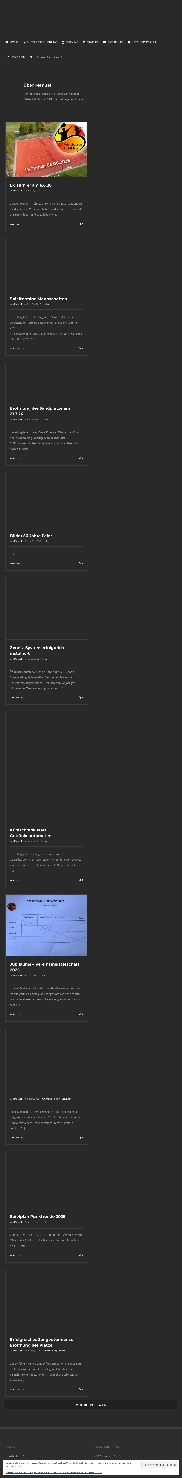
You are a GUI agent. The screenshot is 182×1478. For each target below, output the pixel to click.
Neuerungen (65, 1098)
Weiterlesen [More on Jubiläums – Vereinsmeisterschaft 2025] (16, 1014)
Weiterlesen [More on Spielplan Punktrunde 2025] (16, 1255)
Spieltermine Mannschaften (38, 298)
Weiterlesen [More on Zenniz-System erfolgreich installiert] (16, 697)
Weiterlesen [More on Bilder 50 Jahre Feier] (16, 563)
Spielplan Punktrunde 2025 (37, 1216)
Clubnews (47, 1098)
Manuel (18, 190)
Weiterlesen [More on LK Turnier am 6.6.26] (16, 223)
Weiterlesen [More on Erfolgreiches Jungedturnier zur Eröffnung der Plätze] (16, 1389)
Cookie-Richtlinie (93, 1472)
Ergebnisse (59, 1350)
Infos (45, 190)
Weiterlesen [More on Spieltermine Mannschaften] (16, 348)
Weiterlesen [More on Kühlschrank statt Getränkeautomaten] (16, 879)
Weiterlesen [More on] (16, 1137)
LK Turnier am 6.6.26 (31, 185)
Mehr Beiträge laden (91, 1405)
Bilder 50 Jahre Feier (31, 535)
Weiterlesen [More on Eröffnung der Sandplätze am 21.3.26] (16, 458)
